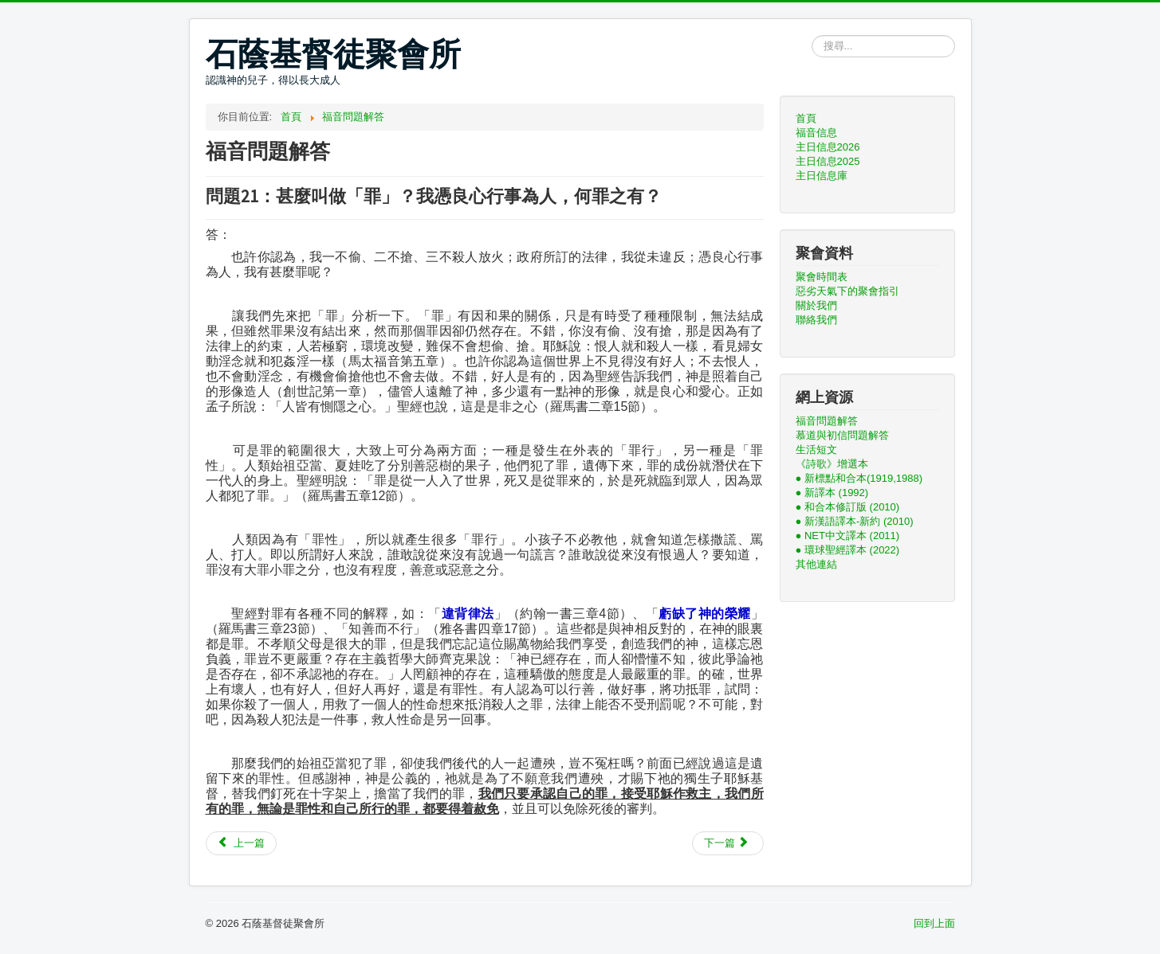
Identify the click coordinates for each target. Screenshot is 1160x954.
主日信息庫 (821, 176)
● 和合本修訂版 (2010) (848, 507)
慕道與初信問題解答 (842, 435)
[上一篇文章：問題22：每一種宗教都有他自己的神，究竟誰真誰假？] (241, 843)
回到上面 (934, 923)
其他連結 (816, 564)
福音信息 (816, 133)
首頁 (806, 118)
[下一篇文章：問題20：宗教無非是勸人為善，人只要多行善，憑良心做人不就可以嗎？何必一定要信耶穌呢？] (728, 843)
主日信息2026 (828, 147)
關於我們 (816, 305)
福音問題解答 (827, 421)
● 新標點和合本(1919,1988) (859, 478)
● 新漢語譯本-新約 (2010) (855, 521)
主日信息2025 (828, 161)
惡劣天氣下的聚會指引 (847, 291)
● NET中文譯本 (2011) (848, 536)
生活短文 (816, 449)
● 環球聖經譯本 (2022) (848, 550)
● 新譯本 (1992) (832, 493)
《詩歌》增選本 (832, 464)
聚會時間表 (821, 277)
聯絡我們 (816, 320)
